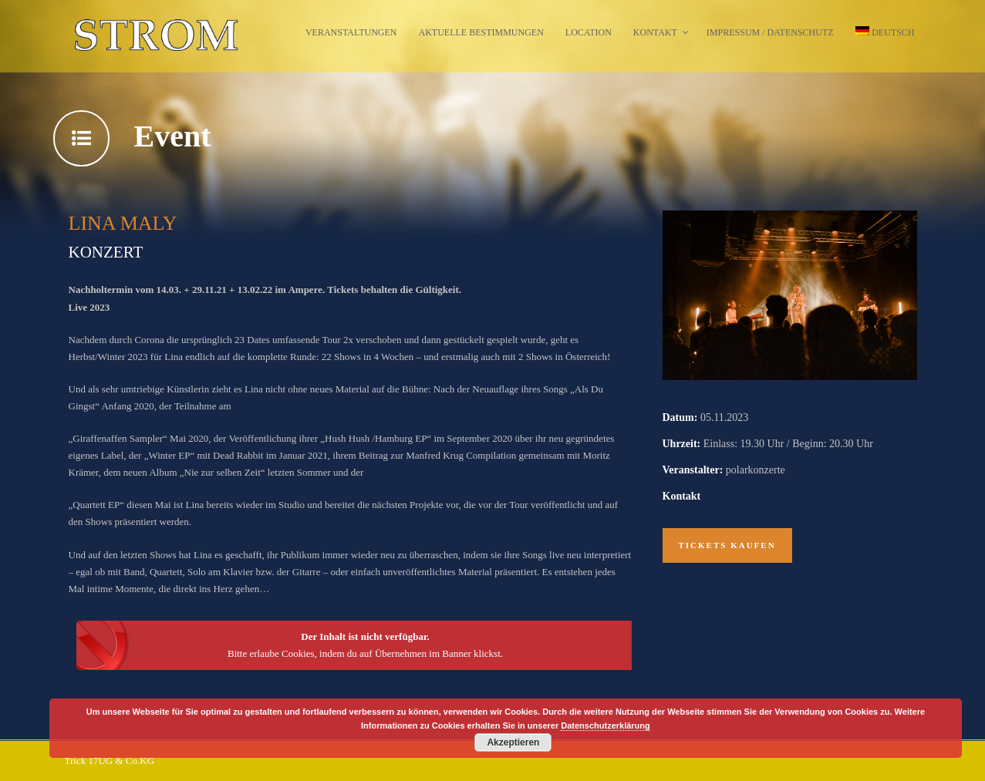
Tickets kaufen (727, 545)
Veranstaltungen (351, 32)
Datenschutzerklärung (605, 725)
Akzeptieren (513, 742)
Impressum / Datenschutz (770, 32)
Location (588, 32)
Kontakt (655, 32)
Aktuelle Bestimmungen (481, 32)
